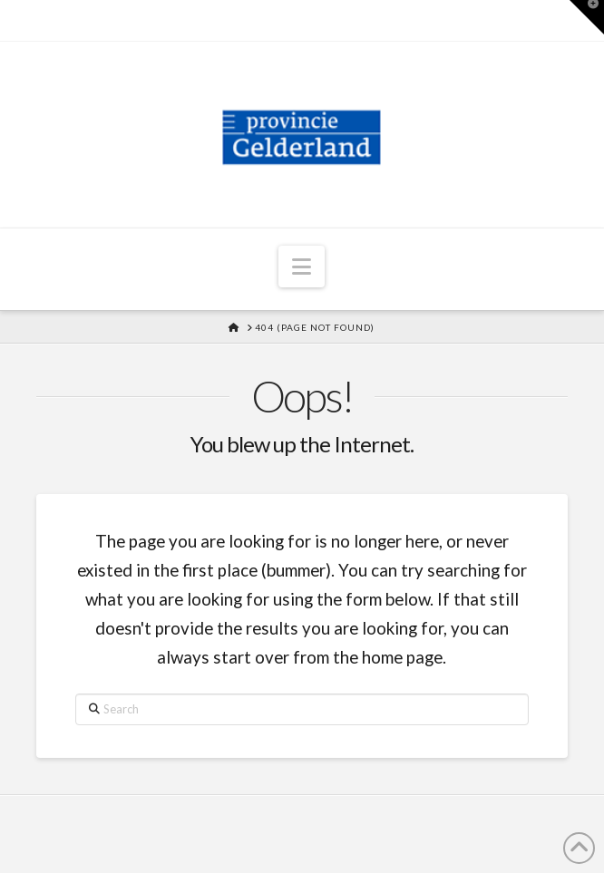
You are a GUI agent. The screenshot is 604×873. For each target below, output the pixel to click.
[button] (301, 266)
